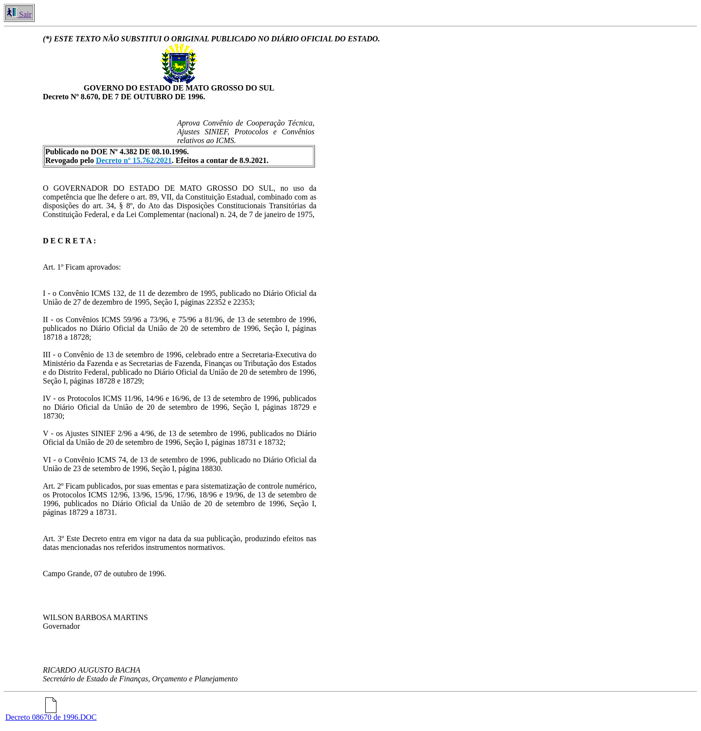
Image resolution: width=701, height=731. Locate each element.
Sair (19, 14)
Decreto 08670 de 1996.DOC (51, 713)
